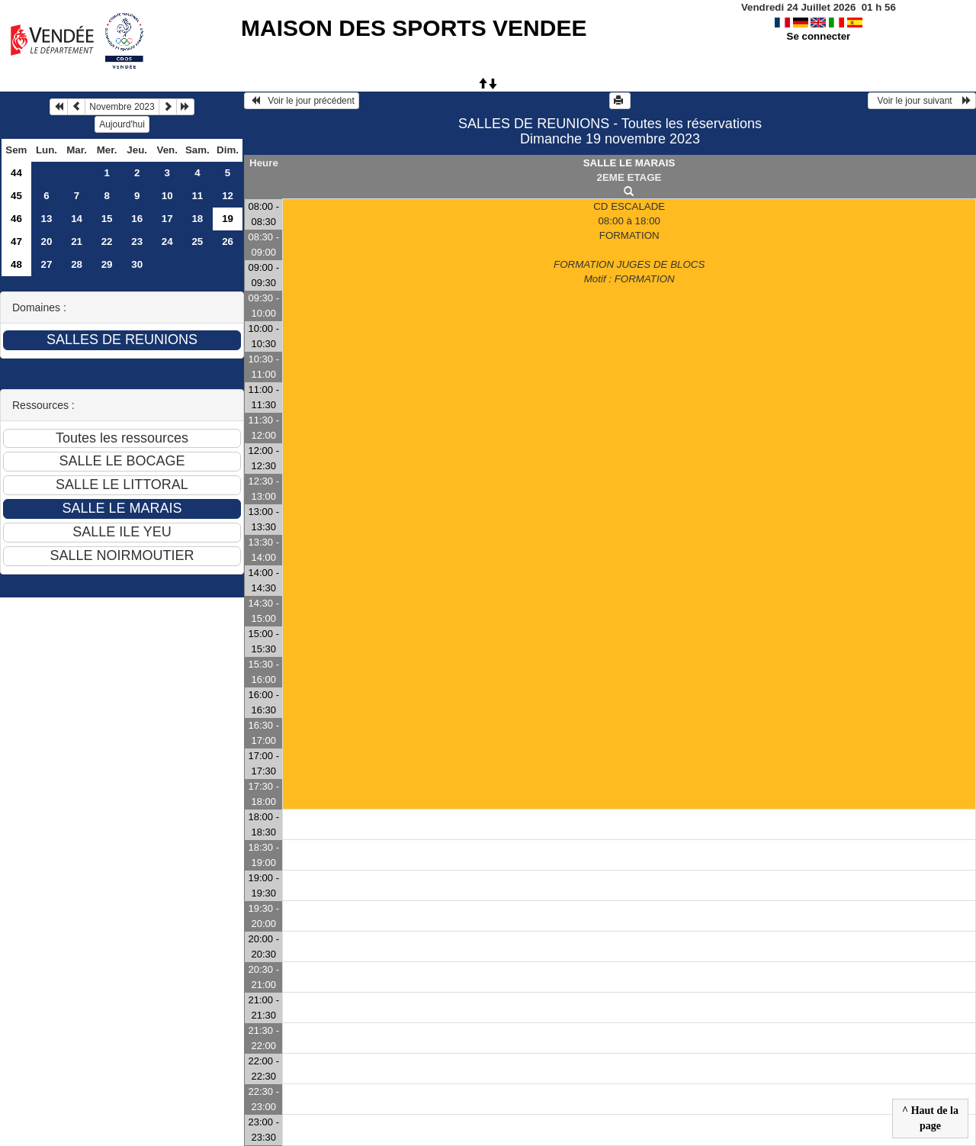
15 (107, 218)
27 (47, 264)
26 (227, 241)
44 (16, 173)
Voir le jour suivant (921, 100)
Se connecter (819, 36)
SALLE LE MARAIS (629, 163)
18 (197, 218)
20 (47, 241)
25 (197, 241)
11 (197, 195)
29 (107, 264)
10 (167, 195)
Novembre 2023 (121, 106)
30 (137, 264)
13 (47, 218)
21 (76, 241)
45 (16, 195)
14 (76, 218)
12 (227, 195)
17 (167, 218)
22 (107, 241)
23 (137, 241)
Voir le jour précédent (302, 100)
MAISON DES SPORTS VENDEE (413, 27)
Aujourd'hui (122, 124)
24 (167, 241)
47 (16, 241)
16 (137, 218)
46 (16, 218)
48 (16, 264)
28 (76, 264)
